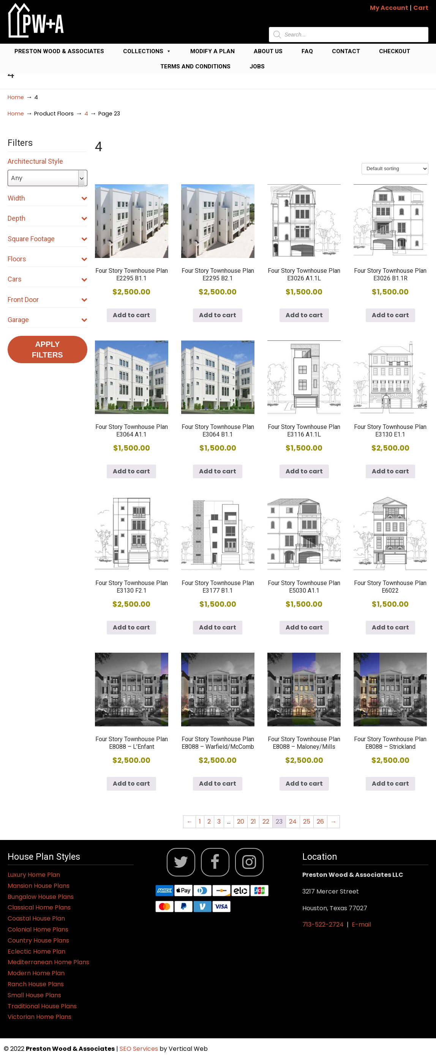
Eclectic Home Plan (36, 951)
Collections (147, 51)
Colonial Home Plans (38, 929)
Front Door (47, 300)
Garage (47, 320)
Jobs (257, 66)
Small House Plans (34, 995)
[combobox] (47, 178)
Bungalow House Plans (41, 896)
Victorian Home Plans (39, 1016)
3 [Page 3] (219, 821)
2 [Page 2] (209, 821)
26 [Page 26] (320, 821)
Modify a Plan (212, 51)
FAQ (307, 51)
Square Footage (47, 239)
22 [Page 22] (265, 821)
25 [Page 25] (306, 821)
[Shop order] (395, 168)
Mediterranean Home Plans (48, 962)
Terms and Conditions (195, 66)
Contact (346, 51)
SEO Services (140, 1048)
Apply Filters (47, 349)
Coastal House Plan (36, 918)
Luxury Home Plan (34, 874)
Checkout (394, 51)
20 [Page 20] (240, 821)
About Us (268, 51)
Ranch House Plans (36, 984)
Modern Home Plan (36, 973)
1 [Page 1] (200, 821)
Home (16, 97)
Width (47, 198)
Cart (420, 7)
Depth (47, 218)
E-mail (361, 924)
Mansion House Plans (39, 885)
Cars (47, 279)
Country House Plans (38, 940)
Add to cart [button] (131, 315)
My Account (389, 7)
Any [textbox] (16, 178)
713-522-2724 (323, 924)
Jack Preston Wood (36, 20)
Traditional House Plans (42, 1006)
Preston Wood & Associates (59, 51)
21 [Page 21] (253, 821)
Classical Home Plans (39, 907)
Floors (47, 259)
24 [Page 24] (293, 821)
